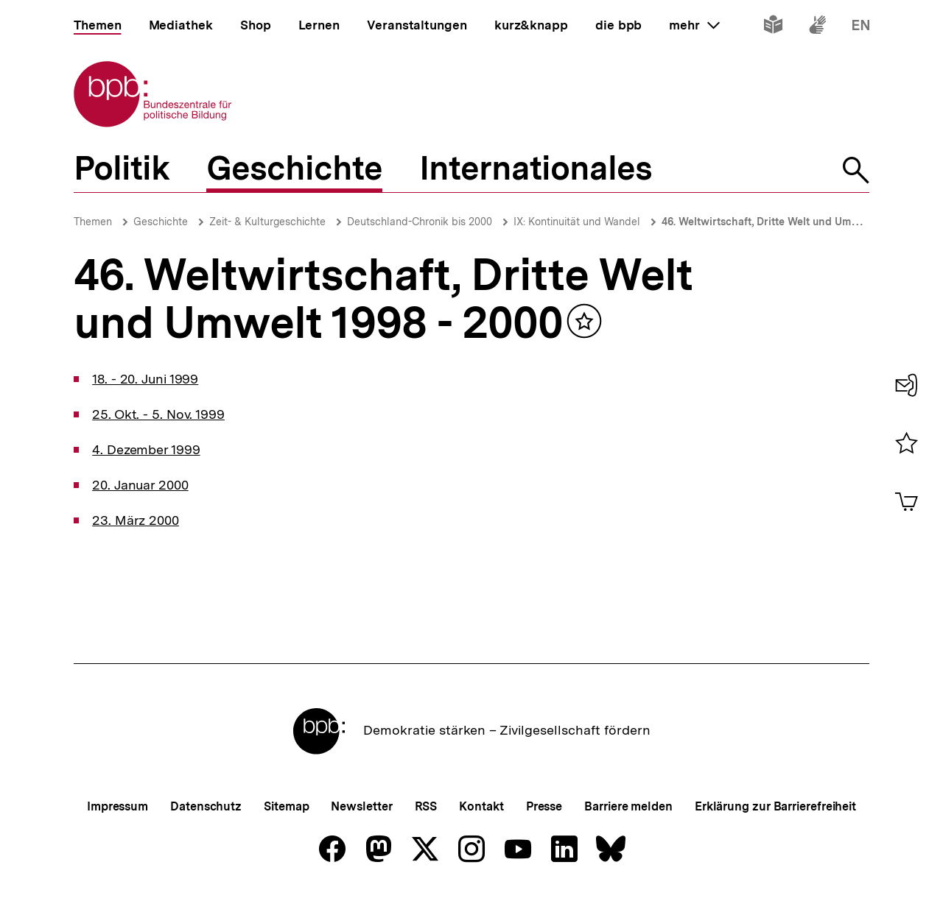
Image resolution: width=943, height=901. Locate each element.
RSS (426, 806)
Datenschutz (206, 806)
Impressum (117, 806)
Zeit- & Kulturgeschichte (267, 221)
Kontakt (481, 806)
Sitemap (286, 806)
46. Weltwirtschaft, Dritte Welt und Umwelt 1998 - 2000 (796, 221)
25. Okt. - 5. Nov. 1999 (158, 414)
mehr (694, 25)
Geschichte (160, 221)
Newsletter (361, 806)
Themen (93, 221)
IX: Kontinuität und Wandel (576, 221)
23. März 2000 (135, 520)
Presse (544, 806)
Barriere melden (628, 806)
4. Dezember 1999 (146, 449)
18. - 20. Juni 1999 (145, 378)
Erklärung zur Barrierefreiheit (775, 806)
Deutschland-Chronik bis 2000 (419, 221)
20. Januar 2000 (140, 484)
